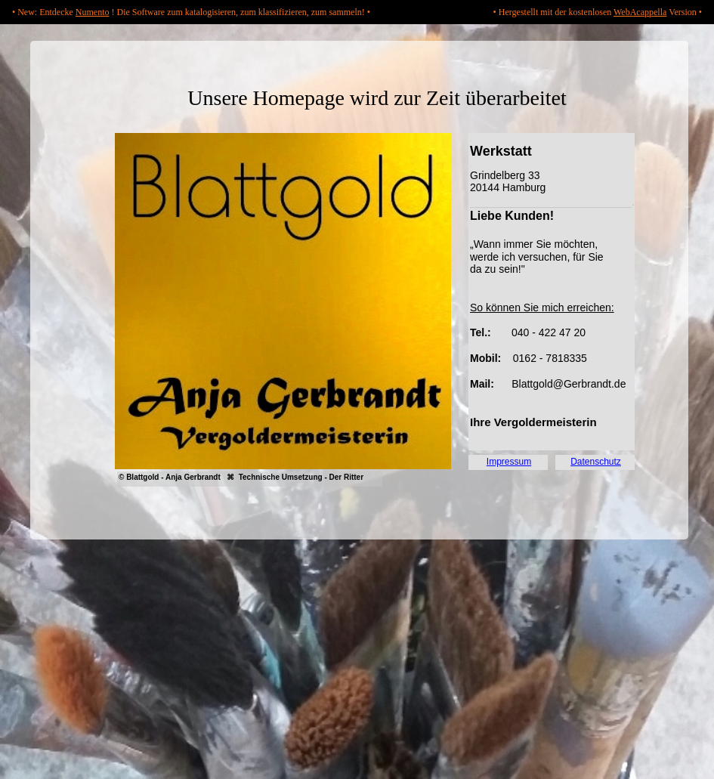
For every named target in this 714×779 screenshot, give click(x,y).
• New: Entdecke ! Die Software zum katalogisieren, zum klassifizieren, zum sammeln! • (191, 12)
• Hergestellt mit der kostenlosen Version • (597, 12)
